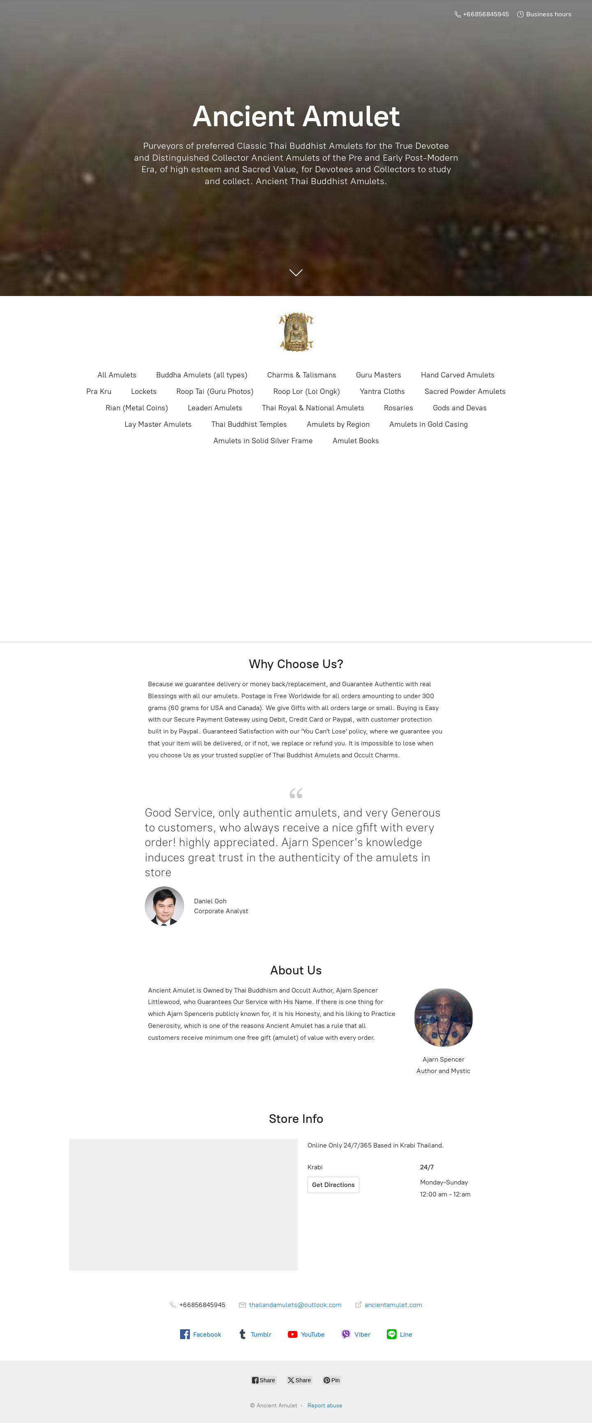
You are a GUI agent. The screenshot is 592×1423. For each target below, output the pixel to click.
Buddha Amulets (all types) (201, 374)
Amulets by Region (338, 424)
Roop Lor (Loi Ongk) (306, 391)
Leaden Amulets (215, 407)
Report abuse (325, 1405)
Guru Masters (378, 374)
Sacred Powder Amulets (465, 391)
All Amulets (116, 374)
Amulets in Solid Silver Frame (263, 440)
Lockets (144, 391)
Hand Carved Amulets (458, 374)
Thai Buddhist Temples (249, 424)
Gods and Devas (460, 407)
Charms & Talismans (301, 374)
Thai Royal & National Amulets (313, 407)
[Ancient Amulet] (296, 332)
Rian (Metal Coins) (137, 407)
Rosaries (398, 407)
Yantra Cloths (382, 391)
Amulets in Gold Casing (428, 424)
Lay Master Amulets (158, 424)
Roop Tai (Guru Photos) (215, 391)
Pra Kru (98, 391)
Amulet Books (356, 440)
